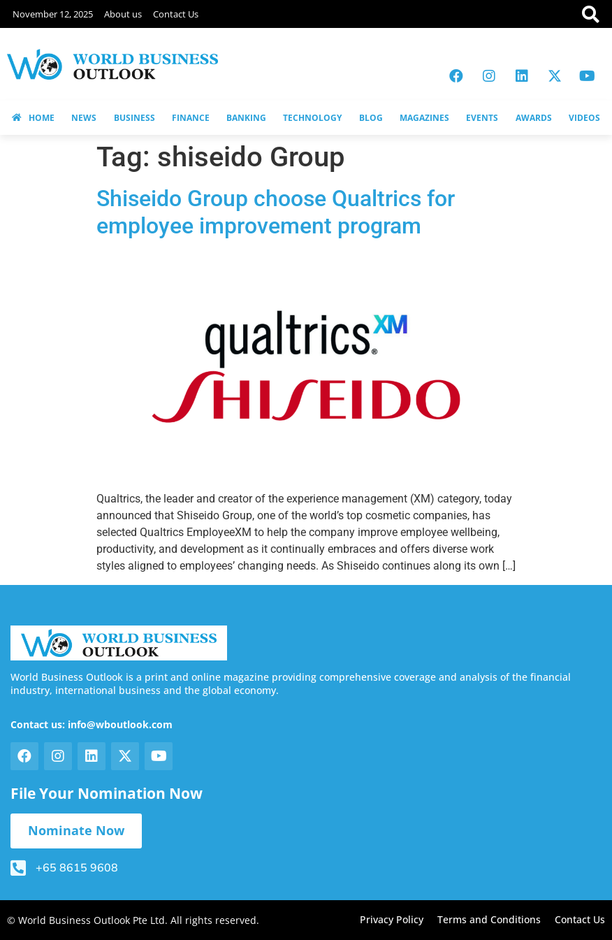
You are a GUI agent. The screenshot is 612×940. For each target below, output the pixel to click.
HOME (33, 118)
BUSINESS (134, 118)
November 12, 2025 (53, 14)
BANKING (246, 118)
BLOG (371, 118)
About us (123, 14)
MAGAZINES (424, 118)
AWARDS (534, 118)
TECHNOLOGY (312, 118)
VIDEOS (584, 118)
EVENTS (482, 118)
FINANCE (191, 118)
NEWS (83, 118)
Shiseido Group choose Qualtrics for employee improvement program (275, 211)
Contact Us (175, 14)
